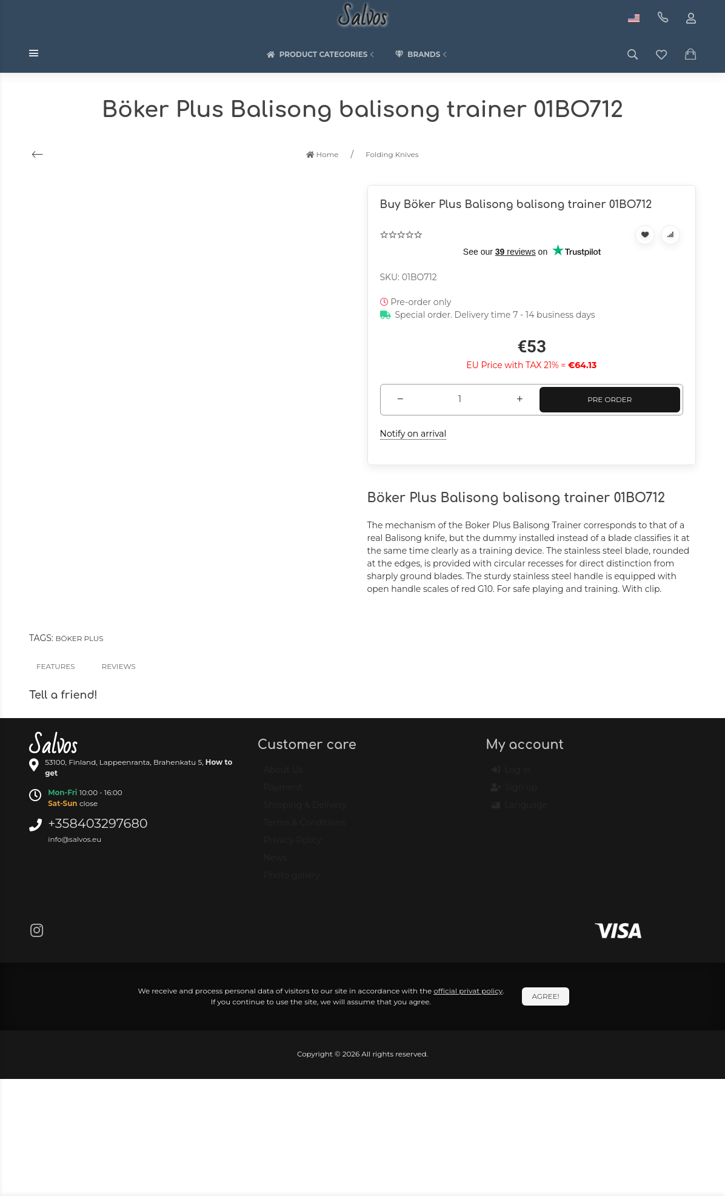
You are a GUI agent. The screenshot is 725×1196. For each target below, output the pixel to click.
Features (55, 666)
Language (519, 810)
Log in (511, 775)
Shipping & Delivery (305, 810)
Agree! (545, 996)
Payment (283, 792)
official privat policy (468, 990)
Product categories (322, 55)
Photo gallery (292, 880)
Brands (422, 55)
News (275, 863)
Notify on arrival (413, 433)
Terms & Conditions (305, 827)
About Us (283, 775)
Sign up (514, 793)
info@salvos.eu (74, 839)
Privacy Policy (292, 845)
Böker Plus (79, 638)
